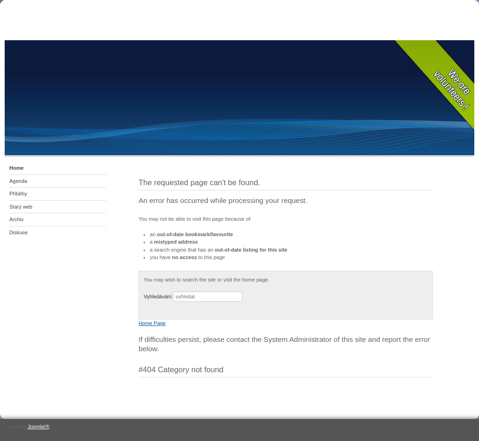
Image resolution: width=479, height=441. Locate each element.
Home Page (152, 323)
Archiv (16, 219)
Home (16, 168)
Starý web (20, 207)
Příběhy (18, 193)
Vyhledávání (158, 296)
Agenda (18, 181)
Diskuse (18, 232)
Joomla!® (39, 426)
